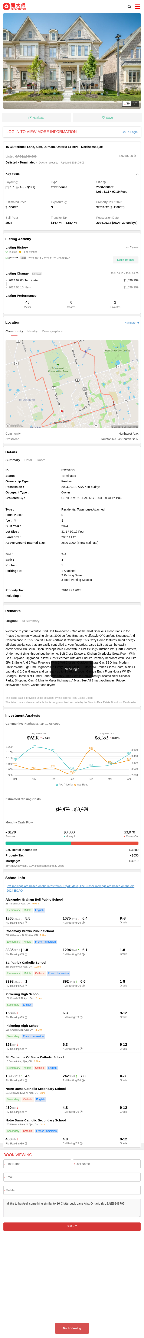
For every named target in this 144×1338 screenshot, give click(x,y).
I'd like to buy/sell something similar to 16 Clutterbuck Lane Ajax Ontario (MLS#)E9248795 (72, 1208)
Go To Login (130, 132)
